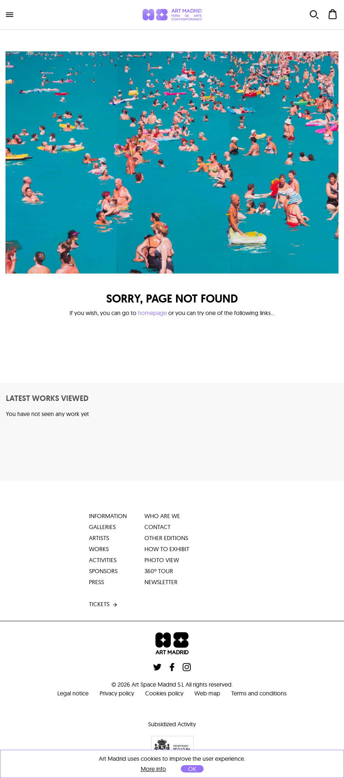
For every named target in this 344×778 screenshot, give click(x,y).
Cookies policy (164, 693)
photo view (161, 560)
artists (99, 538)
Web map (207, 693)
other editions (166, 538)
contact (157, 527)
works (99, 549)
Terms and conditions (259, 693)
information (108, 516)
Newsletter (161, 582)
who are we (162, 516)
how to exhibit (166, 549)
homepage (152, 312)
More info (153, 769)
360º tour (158, 571)
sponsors (103, 571)
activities (103, 560)
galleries (102, 527)
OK (192, 768)
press (96, 582)
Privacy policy (117, 693)
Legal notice (73, 693)
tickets (103, 604)
